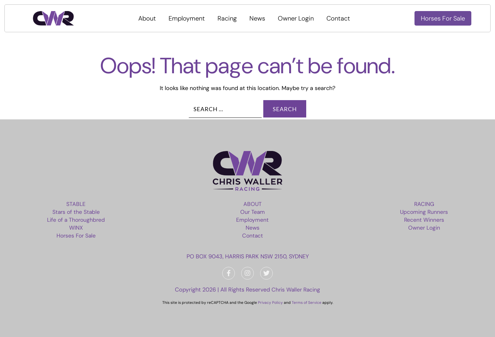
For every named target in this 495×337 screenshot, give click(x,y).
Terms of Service (306, 302)
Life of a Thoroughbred (77, 220)
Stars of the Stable (77, 212)
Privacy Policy (270, 302)
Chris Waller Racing (296, 289)
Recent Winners (423, 220)
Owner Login (298, 18)
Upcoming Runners (423, 212)
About (149, 18)
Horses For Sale (443, 18)
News (260, 18)
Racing (229, 18)
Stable (76, 204)
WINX (77, 228)
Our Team (252, 212)
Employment (189, 18)
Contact (341, 18)
